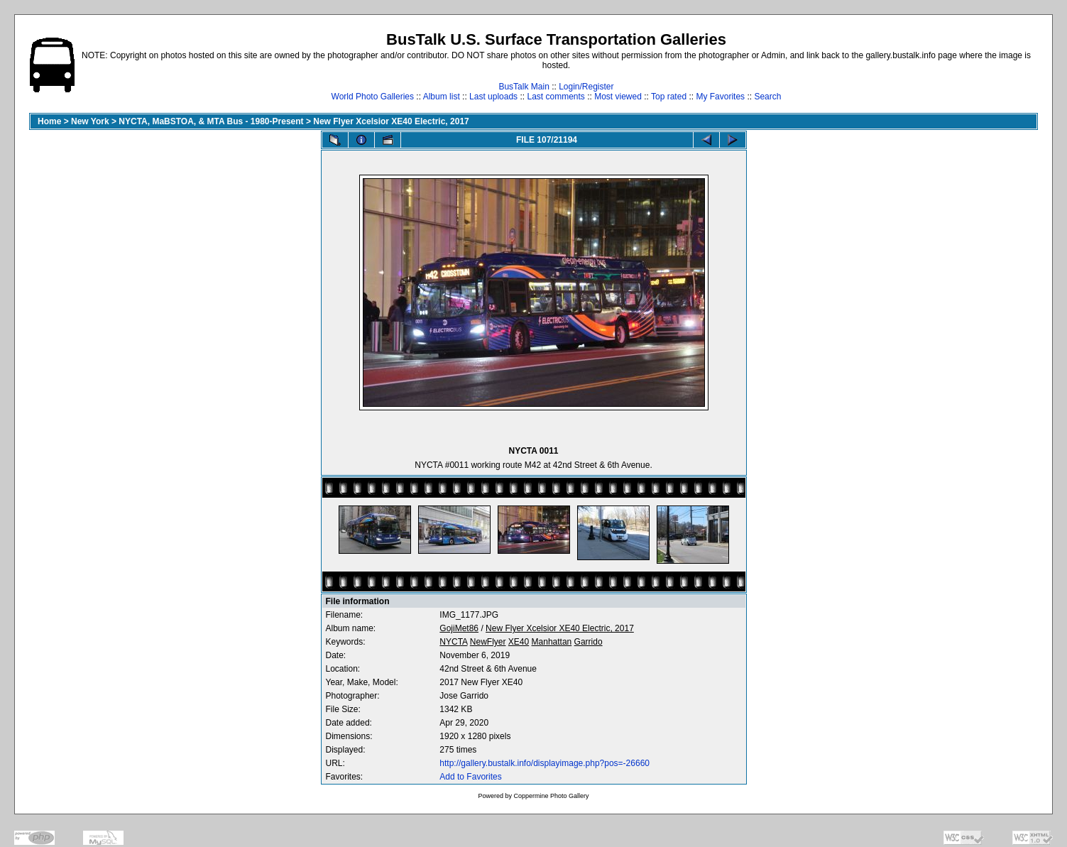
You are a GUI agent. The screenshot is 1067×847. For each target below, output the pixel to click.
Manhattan (552, 642)
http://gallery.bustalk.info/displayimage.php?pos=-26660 (544, 763)
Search (767, 97)
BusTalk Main (523, 87)
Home (49, 121)
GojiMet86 (458, 628)
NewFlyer (488, 642)
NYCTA (453, 642)
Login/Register (586, 87)
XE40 (518, 642)
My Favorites (720, 97)
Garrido (588, 642)
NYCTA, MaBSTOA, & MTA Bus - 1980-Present (211, 121)
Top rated (668, 97)
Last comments (555, 97)
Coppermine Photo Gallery (551, 795)
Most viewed (618, 97)
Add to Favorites (470, 777)
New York (90, 121)
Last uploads (493, 97)
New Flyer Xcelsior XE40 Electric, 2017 (391, 121)
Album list (441, 97)
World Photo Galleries (373, 97)
